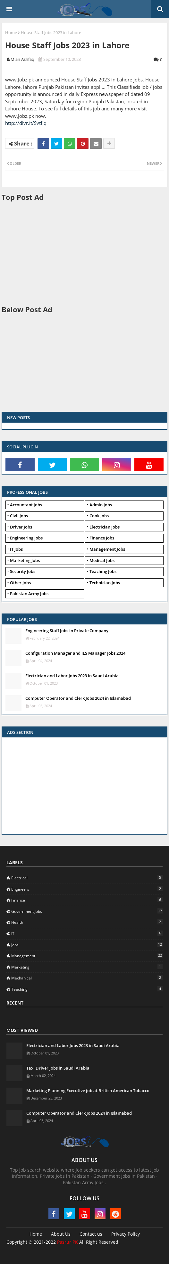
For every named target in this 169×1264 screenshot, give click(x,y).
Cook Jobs (99, 516)
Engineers (87, 889)
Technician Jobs (104, 582)
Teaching (87, 989)
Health (87, 922)
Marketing (87, 967)
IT (87, 933)
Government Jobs (87, 911)
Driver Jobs (21, 527)
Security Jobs (22, 571)
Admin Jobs (100, 505)
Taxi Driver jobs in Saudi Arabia (57, 1068)
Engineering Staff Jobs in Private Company (66, 630)
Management (87, 956)
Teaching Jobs (102, 571)
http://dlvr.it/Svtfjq (25, 123)
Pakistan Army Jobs (29, 593)
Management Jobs (107, 549)
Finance (87, 900)
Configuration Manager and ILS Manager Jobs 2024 (75, 653)
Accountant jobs (26, 505)
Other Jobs (20, 582)
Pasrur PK (67, 1242)
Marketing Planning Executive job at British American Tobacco (87, 1090)
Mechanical (87, 978)
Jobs (87, 945)
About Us (61, 1234)
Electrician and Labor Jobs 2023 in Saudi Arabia (72, 676)
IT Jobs (16, 549)
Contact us (91, 1234)
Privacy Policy (125, 1234)
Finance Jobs (101, 538)
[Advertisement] (85, 253)
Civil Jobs (19, 516)
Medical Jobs (101, 560)
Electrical (87, 878)
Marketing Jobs (25, 560)
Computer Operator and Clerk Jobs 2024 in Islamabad (78, 698)
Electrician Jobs (104, 527)
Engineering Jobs (26, 538)
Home (11, 32)
